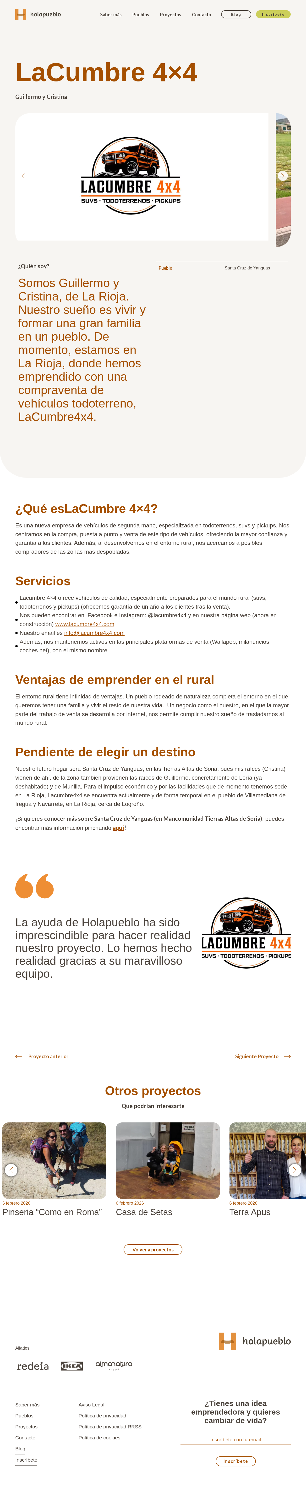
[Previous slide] (23, 176)
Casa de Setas (144, 1212)
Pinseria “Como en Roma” (52, 1212)
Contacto (201, 14)
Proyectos (170, 14)
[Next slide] (283, 176)
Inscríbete (273, 14)
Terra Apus (249, 1212)
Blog (236, 14)
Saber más (111, 14)
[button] (11, 1170)
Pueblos (140, 14)
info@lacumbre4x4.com (94, 633)
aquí (118, 827)
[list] (153, 175)
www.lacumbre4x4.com (84, 624)
